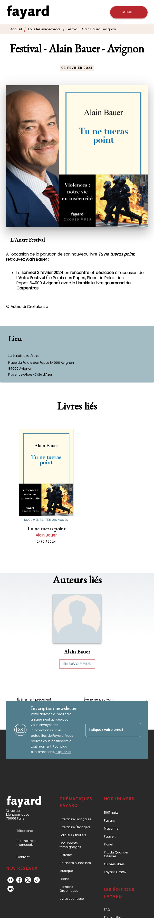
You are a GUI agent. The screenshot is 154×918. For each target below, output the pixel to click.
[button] (77, 631)
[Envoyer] (135, 730)
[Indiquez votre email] (106, 730)
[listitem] (10, 880)
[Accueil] (27, 12)
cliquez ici (63, 752)
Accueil (16, 29)
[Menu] (129, 12)
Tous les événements (44, 29)
